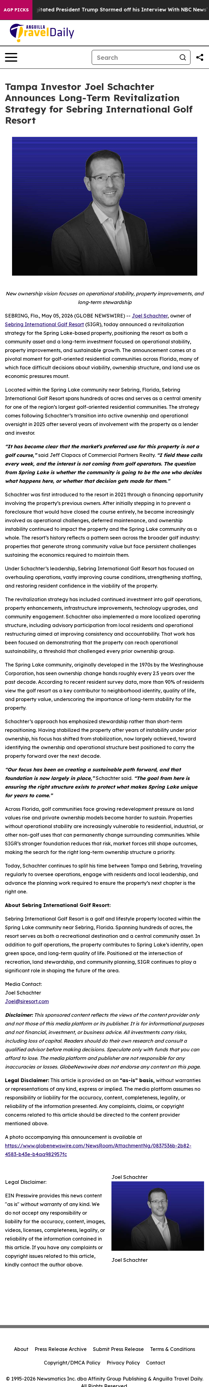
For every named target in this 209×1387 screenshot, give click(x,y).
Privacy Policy (123, 1363)
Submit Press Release (118, 1349)
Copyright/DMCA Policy (72, 1363)
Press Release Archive (61, 1349)
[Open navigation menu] (11, 57)
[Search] (133, 57)
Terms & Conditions (172, 1349)
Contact (155, 1363)
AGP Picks (16, 10)
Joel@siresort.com (27, 1001)
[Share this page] (199, 57)
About (21, 1349)
